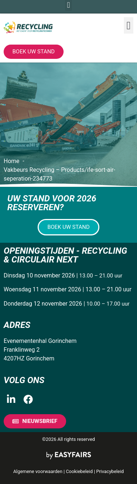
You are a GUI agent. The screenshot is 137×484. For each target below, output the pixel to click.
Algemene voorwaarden (37, 471)
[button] (128, 25)
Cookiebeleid (79, 471)
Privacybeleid (110, 471)
